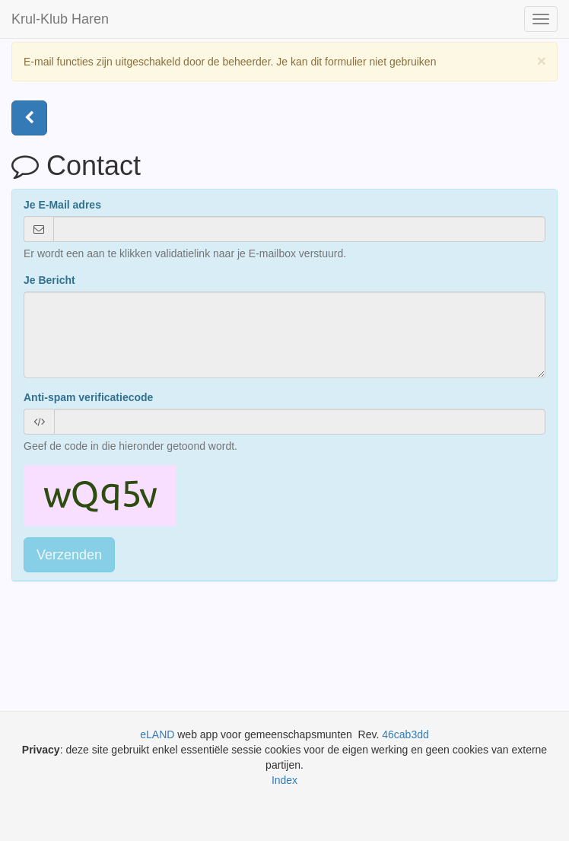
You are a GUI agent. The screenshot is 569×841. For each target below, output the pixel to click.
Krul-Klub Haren (60, 19)
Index (284, 780)
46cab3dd (405, 734)
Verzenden (69, 554)
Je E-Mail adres (62, 205)
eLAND (158, 734)
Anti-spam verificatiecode (88, 397)
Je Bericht (49, 280)
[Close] (541, 60)
